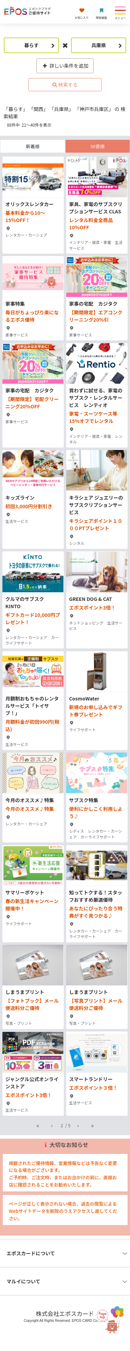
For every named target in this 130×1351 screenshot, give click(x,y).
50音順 (97, 146)
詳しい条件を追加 (65, 65)
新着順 (33, 146)
